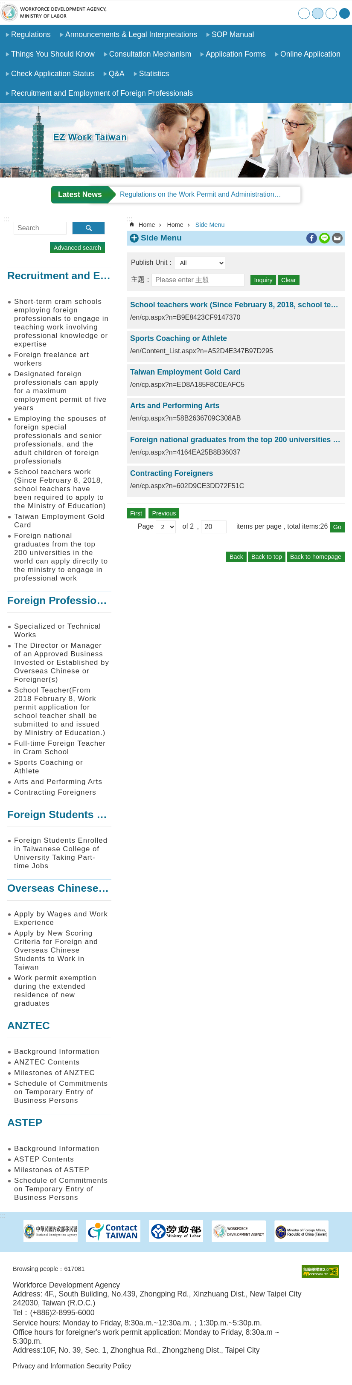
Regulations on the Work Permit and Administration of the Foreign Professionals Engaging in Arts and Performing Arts (210, 194)
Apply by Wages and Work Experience (61, 918)
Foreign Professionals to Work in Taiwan (108, 600)
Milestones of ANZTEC (54, 1073)
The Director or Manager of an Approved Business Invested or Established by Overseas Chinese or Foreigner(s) (61, 662)
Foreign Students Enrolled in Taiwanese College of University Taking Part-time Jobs (61, 853)
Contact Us (272, 12)
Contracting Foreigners (55, 792)
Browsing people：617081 (48, 1268)
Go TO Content (4, 4)
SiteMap (254, 12)
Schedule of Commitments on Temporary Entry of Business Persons (61, 1092)
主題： (141, 279)
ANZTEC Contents (47, 1062)
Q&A (117, 73)
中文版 (289, 12)
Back (236, 556)
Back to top (266, 556)
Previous (164, 513)
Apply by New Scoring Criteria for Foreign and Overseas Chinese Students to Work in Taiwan (56, 950)
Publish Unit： (152, 262)
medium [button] (317, 13)
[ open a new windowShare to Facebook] (311, 238)
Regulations (31, 34)
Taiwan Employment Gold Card (59, 520)
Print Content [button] (299, 238)
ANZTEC (28, 1025)
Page (147, 526)
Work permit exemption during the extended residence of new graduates (55, 990)
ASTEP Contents (44, 1159)
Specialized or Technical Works (57, 630)
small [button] (304, 13)
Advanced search (77, 247)
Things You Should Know (53, 54)
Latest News (80, 194)
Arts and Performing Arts (58, 782)
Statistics (154, 73)
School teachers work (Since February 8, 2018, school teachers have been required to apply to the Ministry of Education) (60, 489)
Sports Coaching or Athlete (48, 766)
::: (3, 4)
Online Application (310, 54)
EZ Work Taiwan (53, 12)
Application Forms (236, 54)
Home (237, 12)
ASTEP (24, 1122)
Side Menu (210, 224)
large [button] (331, 13)
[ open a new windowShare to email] (337, 238)
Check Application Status (52, 73)
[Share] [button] (344, 13)
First (136, 513)
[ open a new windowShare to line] (324, 238)
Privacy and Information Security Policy (72, 1366)
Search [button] (88, 228)
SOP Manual (233, 34)
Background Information (56, 1051)
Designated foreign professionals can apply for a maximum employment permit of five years (60, 391)
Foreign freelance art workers (51, 359)
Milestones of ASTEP (52, 1170)
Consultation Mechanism (150, 54)
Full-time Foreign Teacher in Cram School (60, 747)
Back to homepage (315, 556)
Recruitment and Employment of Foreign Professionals (102, 93)
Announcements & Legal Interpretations (131, 34)
